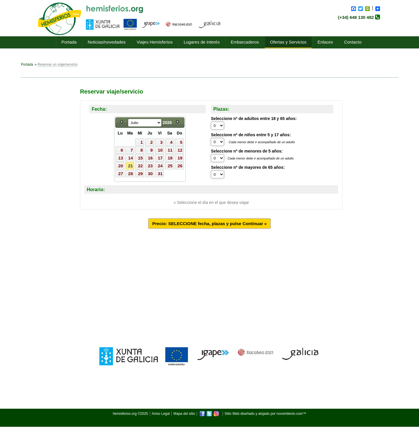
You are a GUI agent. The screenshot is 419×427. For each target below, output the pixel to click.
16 (150, 157)
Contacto (353, 42)
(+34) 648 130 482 (356, 17)
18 (170, 157)
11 (170, 150)
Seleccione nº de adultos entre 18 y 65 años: (254, 118)
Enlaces (325, 42)
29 (140, 173)
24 (160, 165)
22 (140, 165)
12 (179, 150)
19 (179, 157)
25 (170, 165)
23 (150, 165)
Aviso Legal (161, 414)
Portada (69, 42)
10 (160, 150)
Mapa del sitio (184, 414)
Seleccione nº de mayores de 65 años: (248, 167)
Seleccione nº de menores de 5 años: (247, 151)
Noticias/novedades (106, 42)
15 (140, 157)
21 (130, 165)
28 (130, 173)
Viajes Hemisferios (155, 42)
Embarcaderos (245, 42)
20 (120, 165)
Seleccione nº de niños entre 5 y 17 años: (251, 134)
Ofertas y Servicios (288, 42)
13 (120, 157)
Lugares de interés (202, 42)
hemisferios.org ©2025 (130, 414)
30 (150, 173)
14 (130, 157)
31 (160, 173)
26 (179, 165)
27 (120, 173)
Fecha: (99, 109)
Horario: (96, 189)
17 (160, 157)
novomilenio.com (289, 414)
